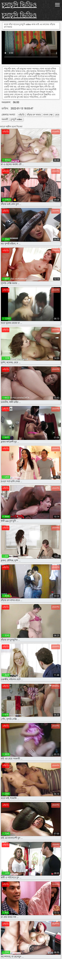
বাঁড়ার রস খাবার (34, 114)
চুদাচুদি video (16, 119)
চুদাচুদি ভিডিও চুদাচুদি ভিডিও (19, 10)
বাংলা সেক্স (47, 114)
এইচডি (21, 114)
